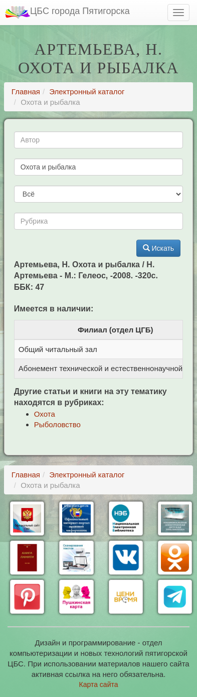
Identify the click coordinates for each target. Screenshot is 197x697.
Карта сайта (98, 684)
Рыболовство (57, 424)
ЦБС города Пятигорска (67, 12)
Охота (44, 414)
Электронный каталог (86, 91)
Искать (158, 248)
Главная (26, 91)
